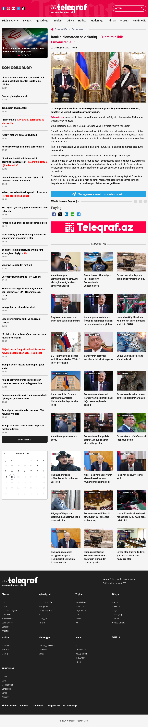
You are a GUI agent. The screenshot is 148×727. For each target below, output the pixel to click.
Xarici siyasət (8, 619)
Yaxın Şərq (117, 614)
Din (76, 623)
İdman (112, 20)
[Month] (20, 453)
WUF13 (124, 20)
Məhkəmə (6, 645)
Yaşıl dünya (80, 610)
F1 (76, 645)
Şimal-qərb (6, 689)
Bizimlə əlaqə (70, 705)
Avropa (115, 619)
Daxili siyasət (7, 623)
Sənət (41, 654)
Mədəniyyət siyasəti (47, 645)
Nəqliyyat (43, 619)
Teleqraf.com (57, 117)
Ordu (4, 602)
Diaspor (5, 606)
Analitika (6, 631)
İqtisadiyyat (42, 20)
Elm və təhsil (80, 606)
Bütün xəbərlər (10, 20)
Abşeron (5, 697)
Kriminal (5, 650)
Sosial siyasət (81, 602)
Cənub (5, 677)
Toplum (58, 20)
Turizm (42, 623)
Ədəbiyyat (43, 650)
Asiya (114, 610)
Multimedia (139, 20)
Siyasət (27, 20)
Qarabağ (6, 627)
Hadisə (82, 20)
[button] (19, 55)
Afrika (115, 602)
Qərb (4, 681)
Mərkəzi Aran (7, 685)
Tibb (77, 614)
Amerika (116, 606)
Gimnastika (80, 650)
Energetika (43, 606)
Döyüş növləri (81, 654)
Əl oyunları (80, 658)
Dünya (70, 20)
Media (78, 619)
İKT (40, 614)
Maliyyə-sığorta (45, 610)
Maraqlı (5, 654)
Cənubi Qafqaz (118, 623)
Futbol (78, 662)
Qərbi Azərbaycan (9, 610)
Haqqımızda (54, 705)
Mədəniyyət (97, 20)
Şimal (4, 693)
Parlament (6, 614)
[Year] (29, 453)
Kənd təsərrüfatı (46, 602)
